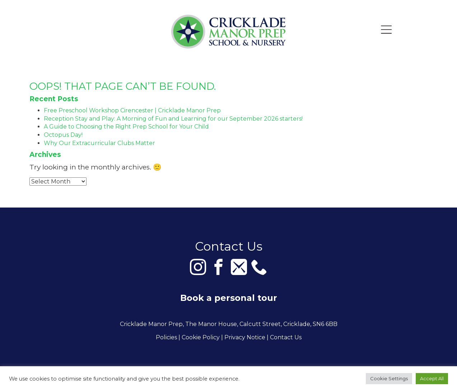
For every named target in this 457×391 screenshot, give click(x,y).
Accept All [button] (432, 378)
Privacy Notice (244, 337)
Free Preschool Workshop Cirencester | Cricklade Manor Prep (132, 110)
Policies (166, 337)
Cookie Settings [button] (389, 378)
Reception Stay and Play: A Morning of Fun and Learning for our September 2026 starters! (173, 118)
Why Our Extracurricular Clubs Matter (99, 143)
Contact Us (286, 337)
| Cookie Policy (199, 337)
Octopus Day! (63, 134)
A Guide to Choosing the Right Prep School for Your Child (126, 126)
